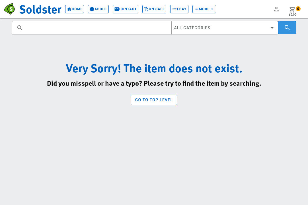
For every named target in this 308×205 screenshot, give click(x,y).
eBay (179, 9)
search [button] (20, 27)
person (276, 9)
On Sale (154, 9)
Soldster (40, 8)
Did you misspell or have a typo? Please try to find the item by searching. (154, 83)
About (98, 9)
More (204, 9)
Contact (125, 9)
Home (74, 9)
